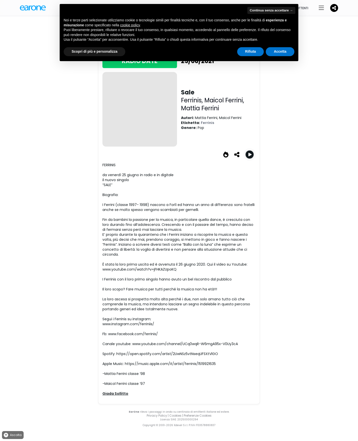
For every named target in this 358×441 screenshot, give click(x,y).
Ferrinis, (192, 100)
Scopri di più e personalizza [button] (94, 51)
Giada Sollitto (115, 393)
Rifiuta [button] (250, 51)
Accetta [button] (280, 51)
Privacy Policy (157, 415)
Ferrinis (207, 122)
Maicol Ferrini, (224, 100)
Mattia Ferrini (200, 108)
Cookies (175, 415)
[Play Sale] (250, 155)
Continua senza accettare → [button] (271, 10)
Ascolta (12, 435)
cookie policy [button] (130, 25)
